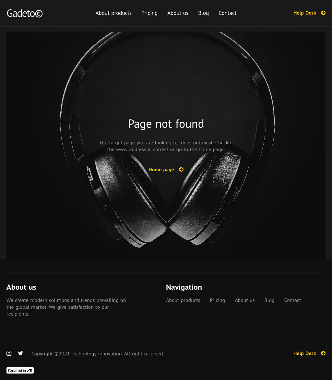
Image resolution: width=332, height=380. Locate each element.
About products (114, 13)
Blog (203, 13)
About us (177, 13)
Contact (227, 13)
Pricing (149, 13)
